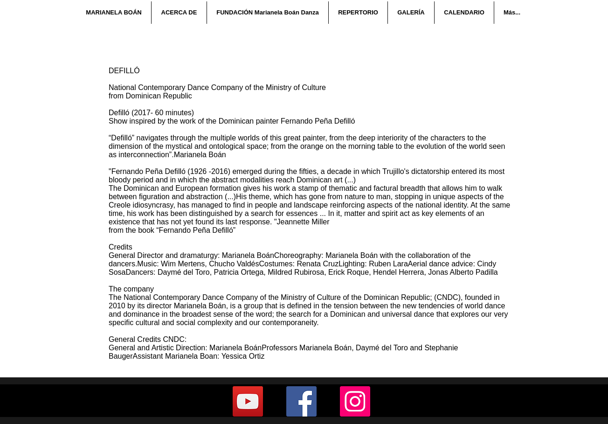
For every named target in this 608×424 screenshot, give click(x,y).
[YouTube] (248, 401)
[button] (179, 12)
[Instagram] (355, 401)
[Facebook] (301, 401)
